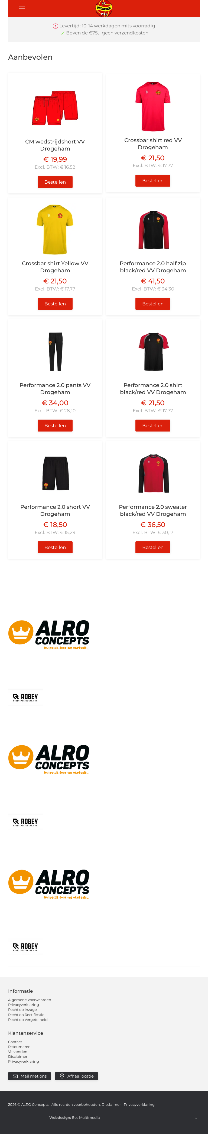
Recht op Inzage (22, 1009)
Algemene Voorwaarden (29, 1000)
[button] (22, 8)
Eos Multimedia (86, 1117)
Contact (15, 1042)
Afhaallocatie (76, 1076)
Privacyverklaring (23, 1004)
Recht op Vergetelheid (28, 1019)
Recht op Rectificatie (26, 1014)
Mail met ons (29, 1076)
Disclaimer (17, 1056)
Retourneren (19, 1046)
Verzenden (17, 1051)
